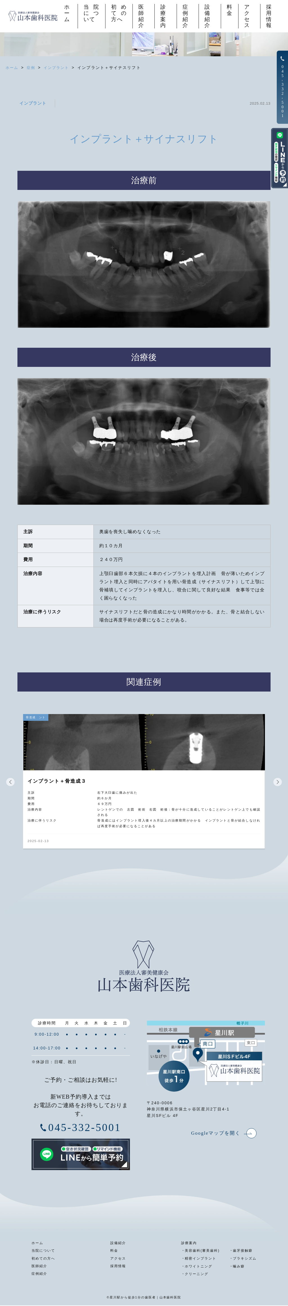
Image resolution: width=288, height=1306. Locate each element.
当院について (90, 13)
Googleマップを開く (213, 1134)
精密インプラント (197, 1259)
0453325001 (282, 91)
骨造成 (31, 717)
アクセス (247, 16)
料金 (229, 11)
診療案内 (162, 16)
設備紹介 (207, 16)
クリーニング (193, 1275)
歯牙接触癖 (241, 1251)
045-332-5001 (85, 1128)
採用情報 (269, 16)
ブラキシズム (243, 1259)
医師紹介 (141, 16)
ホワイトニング (195, 1267)
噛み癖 (237, 1267)
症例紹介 (185, 16)
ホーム (66, 13)
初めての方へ (118, 13)
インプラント (34, 103)
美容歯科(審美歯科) (199, 1251)
